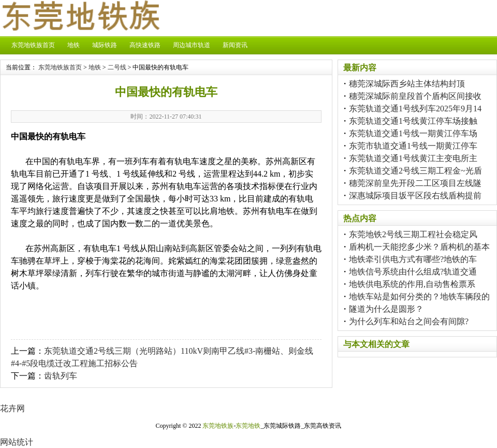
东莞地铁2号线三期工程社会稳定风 (413, 234)
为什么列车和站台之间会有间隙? (409, 321)
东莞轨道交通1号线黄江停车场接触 (413, 121)
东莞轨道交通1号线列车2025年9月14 (415, 108)
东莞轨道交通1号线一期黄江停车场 (413, 133)
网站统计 (16, 442)
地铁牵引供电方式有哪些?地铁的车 (413, 259)
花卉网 (12, 408)
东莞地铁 (248, 425)
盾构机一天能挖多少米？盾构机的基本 (419, 246)
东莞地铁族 (217, 425)
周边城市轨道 (191, 45)
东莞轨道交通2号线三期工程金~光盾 (415, 170)
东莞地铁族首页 (33, 45)
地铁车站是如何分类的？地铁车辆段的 (419, 296)
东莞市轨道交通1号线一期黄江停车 (413, 145)
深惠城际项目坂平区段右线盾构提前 (415, 195)
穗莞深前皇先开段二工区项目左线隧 (415, 183)
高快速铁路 (144, 45)
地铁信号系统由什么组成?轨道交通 (413, 271)
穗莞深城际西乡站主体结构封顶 (407, 83)
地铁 (73, 45)
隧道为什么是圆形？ (386, 309)
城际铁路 (104, 45)
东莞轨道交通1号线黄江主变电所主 (413, 158)
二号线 (117, 67)
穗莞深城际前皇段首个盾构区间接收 (415, 96)
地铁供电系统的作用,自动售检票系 (412, 284)
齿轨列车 (60, 375)
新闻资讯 (235, 45)
